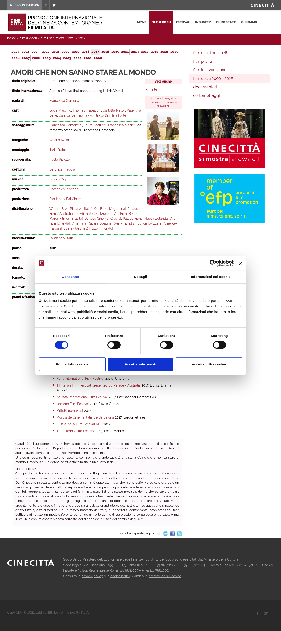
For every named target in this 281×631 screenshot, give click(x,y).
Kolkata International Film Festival (82, 397)
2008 (15, 58)
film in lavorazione (209, 69)
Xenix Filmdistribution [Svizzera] (138, 223)
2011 (154, 52)
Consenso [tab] (70, 277)
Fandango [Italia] (62, 238)
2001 (87, 58)
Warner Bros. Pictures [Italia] (70, 209)
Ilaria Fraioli (57, 150)
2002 (77, 58)
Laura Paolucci (95, 125)
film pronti (202, 61)
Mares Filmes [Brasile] (66, 218)
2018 (85, 52)
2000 (98, 58)
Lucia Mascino (60, 110)
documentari (205, 86)
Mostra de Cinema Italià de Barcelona (85, 417)
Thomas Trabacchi (87, 110)
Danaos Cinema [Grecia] (102, 218)
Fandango (57, 199)
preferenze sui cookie (165, 576)
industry (203, 22)
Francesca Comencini (65, 100)
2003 (67, 58)
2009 (174, 52)
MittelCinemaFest (69, 410)
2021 (55, 52)
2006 (36, 58)
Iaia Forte (119, 115)
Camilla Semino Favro (75, 115)
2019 (75, 52)
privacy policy (92, 576)
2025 (15, 52)
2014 (125, 52)
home (11, 38)
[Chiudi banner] (240, 263)
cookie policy (120, 576)
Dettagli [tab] (140, 277)
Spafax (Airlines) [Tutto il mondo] (88, 228)
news (141, 22)
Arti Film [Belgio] (126, 213)
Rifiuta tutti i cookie (72, 364)
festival (183, 22)
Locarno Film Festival (72, 404)
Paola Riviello (59, 159)
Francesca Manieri (122, 125)
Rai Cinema (75, 199)
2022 (45, 52)
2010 (164, 52)
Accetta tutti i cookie (209, 364)
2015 (115, 52)
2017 (81, 38)
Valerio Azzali (59, 140)
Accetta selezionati (140, 364)
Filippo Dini (102, 115)
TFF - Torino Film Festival (75, 431)
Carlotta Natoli (114, 110)
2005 (47, 58)
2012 (144, 52)
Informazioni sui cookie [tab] (210, 277)
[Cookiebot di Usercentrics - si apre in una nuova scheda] (213, 263)
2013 (135, 52)
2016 (105, 52)
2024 (25, 52)
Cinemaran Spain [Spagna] (92, 223)
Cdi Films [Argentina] (110, 209)
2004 (57, 58)
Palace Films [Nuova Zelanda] (146, 218)
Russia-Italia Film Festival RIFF (79, 424)
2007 (26, 58)
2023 (35, 52)
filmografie (226, 22)
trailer (153, 89)
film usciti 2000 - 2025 (58, 38)
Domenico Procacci (64, 189)
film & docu (161, 22)
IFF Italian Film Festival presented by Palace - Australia (98, 385)
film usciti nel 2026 (210, 52)
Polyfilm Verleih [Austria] (94, 213)
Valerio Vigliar (60, 179)
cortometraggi (206, 95)
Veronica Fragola (62, 169)
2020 (65, 52)
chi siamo (249, 22)
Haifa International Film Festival (80, 378)
